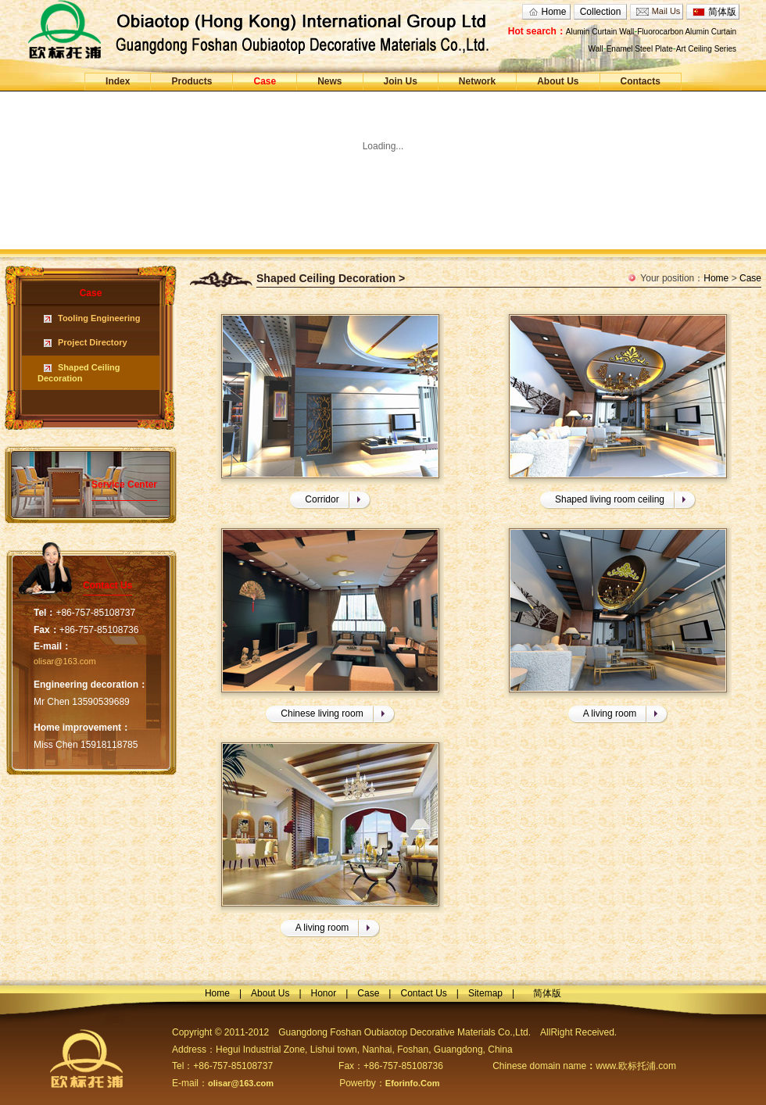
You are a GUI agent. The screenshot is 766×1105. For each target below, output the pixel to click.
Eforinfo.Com (412, 1083)
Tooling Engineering (99, 318)
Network (477, 81)
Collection (600, 11)
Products (191, 81)
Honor (324, 993)
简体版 (722, 11)
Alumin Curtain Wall (600, 31)
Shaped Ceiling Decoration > (330, 278)
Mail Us (666, 11)
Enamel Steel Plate (640, 49)
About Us (557, 81)
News (329, 81)
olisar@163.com (65, 661)
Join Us (400, 81)
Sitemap (485, 993)
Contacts (640, 81)
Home (553, 11)
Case (264, 81)
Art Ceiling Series (706, 49)
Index (118, 81)
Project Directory (92, 342)
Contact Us (423, 993)
